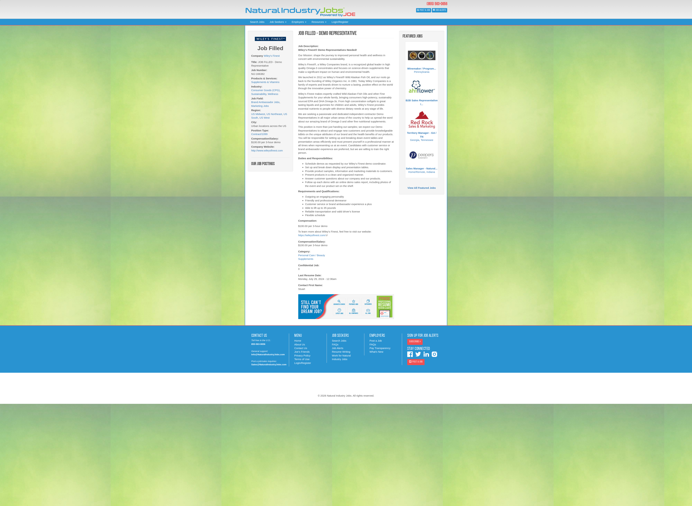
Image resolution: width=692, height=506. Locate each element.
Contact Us (300, 348)
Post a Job (376, 340)
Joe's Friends (302, 351)
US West (265, 117)
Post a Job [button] (423, 10)
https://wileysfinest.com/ (313, 235)
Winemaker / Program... (421, 68)
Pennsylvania (421, 71)
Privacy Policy (302, 355)
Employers (299, 21)
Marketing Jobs (260, 105)
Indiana (430, 171)
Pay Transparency (380, 348)
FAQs (335, 344)
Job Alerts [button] (439, 10)
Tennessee (427, 139)
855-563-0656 (258, 344)
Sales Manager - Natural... (422, 168)
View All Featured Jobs (422, 187)
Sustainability (258, 93)
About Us (299, 344)
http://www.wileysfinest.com (267, 150)
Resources (319, 21)
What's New (376, 351)
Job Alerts (337, 348)
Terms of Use (301, 359)
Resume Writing (341, 351)
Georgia (414, 139)
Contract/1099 (259, 134)
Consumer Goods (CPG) (265, 90)
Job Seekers (278, 21)
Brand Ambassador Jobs (265, 102)
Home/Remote (416, 171)
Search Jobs (257, 21)
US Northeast (274, 114)
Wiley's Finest (272, 55)
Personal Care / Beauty (311, 255)
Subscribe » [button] (415, 341)
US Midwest (258, 114)
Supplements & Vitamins (265, 82)
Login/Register (340, 21)
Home (297, 340)
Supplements (305, 258)
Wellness (273, 93)
